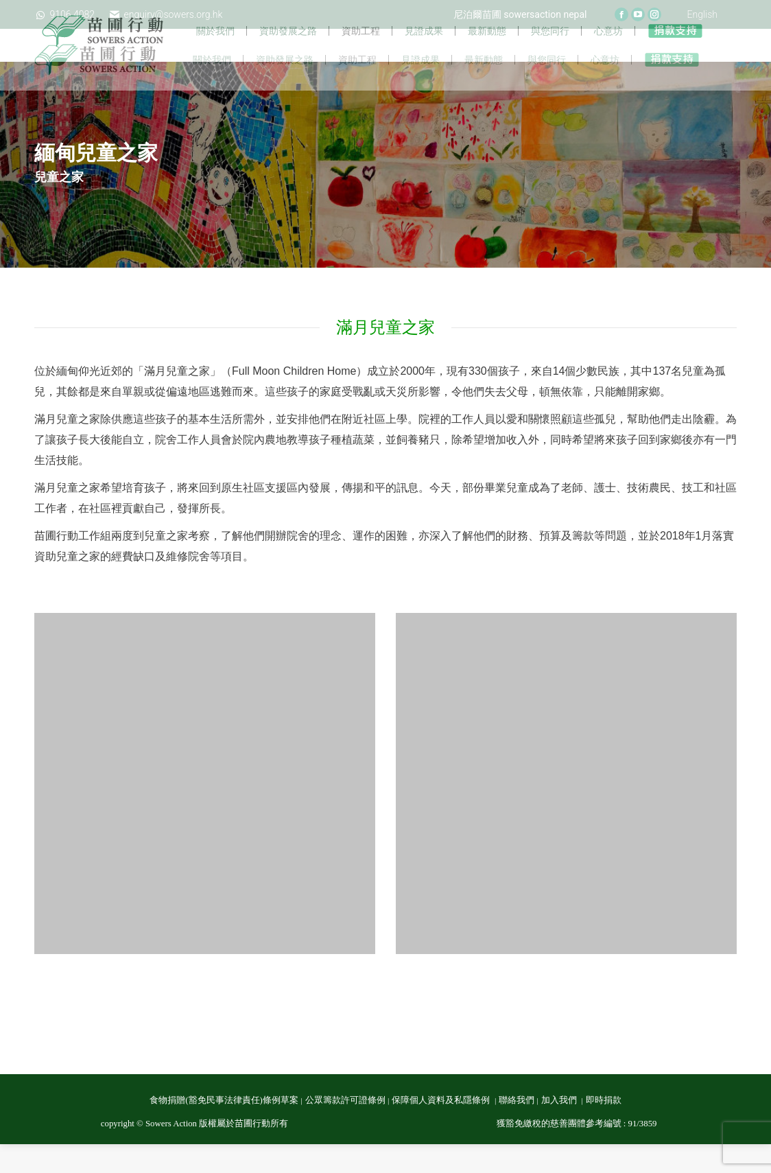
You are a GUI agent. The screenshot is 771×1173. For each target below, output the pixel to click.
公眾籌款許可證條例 (345, 1129)
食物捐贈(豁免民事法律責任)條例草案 (224, 1129)
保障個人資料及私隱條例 (442, 1129)
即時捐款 (603, 1129)
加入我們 (560, 1129)
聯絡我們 (516, 1129)
